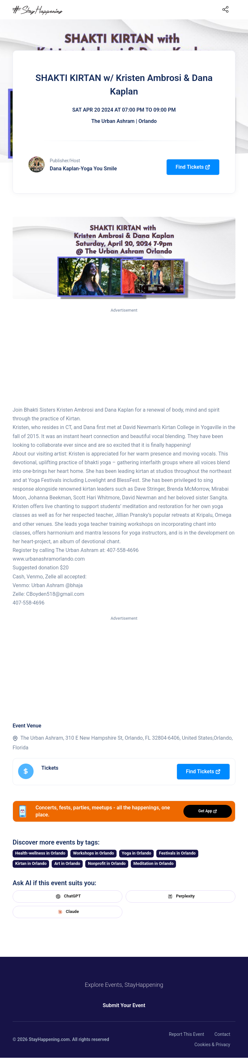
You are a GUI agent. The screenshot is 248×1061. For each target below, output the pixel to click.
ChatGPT (67, 896)
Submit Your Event (124, 1005)
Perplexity (180, 896)
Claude (67, 912)
